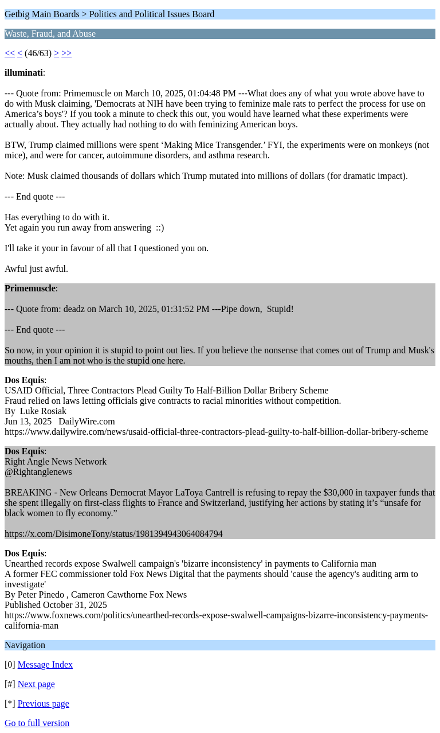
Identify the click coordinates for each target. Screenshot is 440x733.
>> (66, 53)
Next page (36, 684)
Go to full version (37, 723)
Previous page (43, 703)
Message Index (45, 664)
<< (10, 53)
